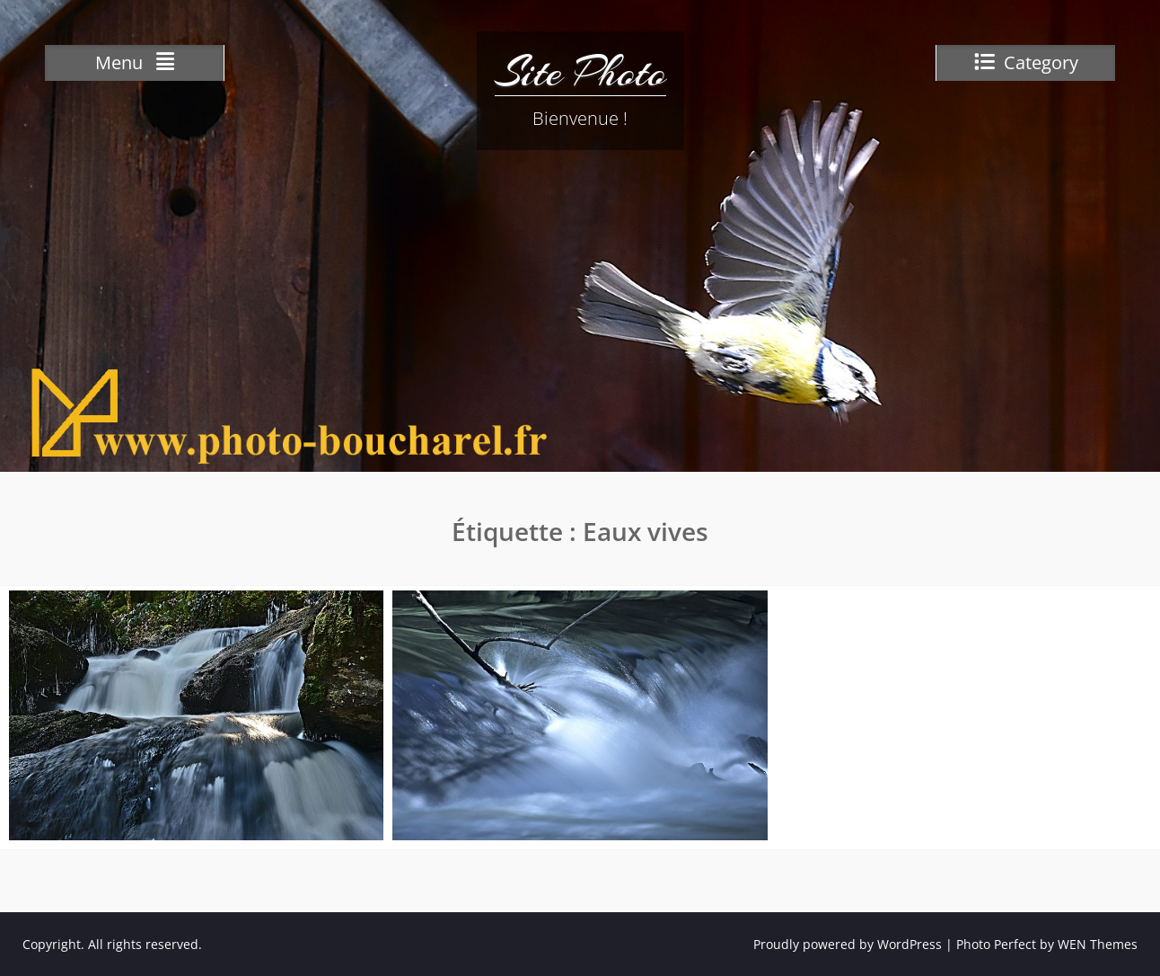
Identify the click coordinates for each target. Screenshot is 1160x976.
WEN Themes (1098, 944)
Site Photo (580, 72)
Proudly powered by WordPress (847, 944)
